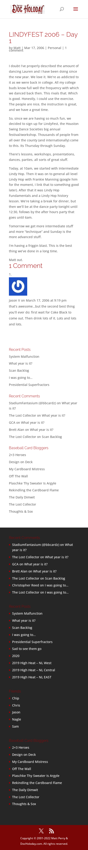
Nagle (16, 719)
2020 (15, 656)
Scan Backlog (19, 370)
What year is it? (20, 363)
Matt (17, 48)
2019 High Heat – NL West (31, 663)
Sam (15, 726)
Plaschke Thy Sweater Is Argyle (32, 483)
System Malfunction (24, 356)
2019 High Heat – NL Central (33, 670)
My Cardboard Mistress (27, 469)
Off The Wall (18, 476)
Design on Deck (21, 462)
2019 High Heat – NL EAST (31, 677)
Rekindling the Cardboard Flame (34, 490)
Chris (16, 705)
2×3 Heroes (17, 455)
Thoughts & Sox (21, 511)
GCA (12, 422)
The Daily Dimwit (22, 497)
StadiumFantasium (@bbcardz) (32, 403)
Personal (54, 48)
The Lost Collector (22, 504)
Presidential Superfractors (29, 384)
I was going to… (20, 377)
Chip (15, 698)
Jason (16, 712)
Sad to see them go (26, 648)
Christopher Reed (25, 585)
